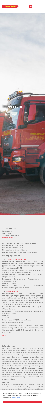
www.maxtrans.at (7, 240)
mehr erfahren (16, 398)
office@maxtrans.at (8, 237)
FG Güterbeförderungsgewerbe (16, 259)
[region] (22, 397)
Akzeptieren (22, 402)
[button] (30, 6)
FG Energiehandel (12, 291)
